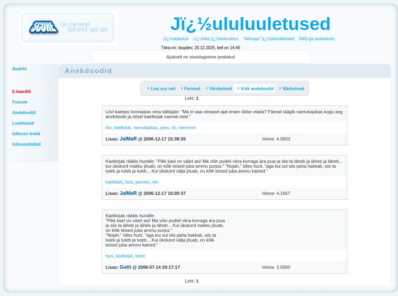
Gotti (125, 267)
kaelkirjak (122, 127)
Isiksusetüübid (26, 144)
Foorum (19, 102)
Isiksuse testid (26, 134)
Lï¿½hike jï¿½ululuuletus (215, 39)
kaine (140, 256)
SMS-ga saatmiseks (316, 39)
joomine (142, 182)
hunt (129, 182)
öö (173, 127)
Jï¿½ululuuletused (250, 23)
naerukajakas (146, 127)
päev (164, 127)
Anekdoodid (24, 112)
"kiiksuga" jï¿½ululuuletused (268, 39)
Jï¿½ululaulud (175, 39)
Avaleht (19, 69)
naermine (187, 127)
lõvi (109, 127)
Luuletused (23, 123)
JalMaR (128, 139)
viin (155, 182)
